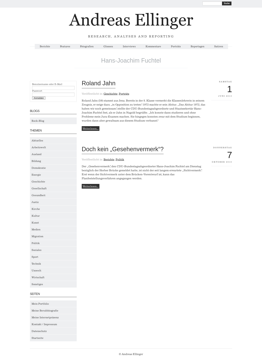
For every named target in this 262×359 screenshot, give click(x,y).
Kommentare (153, 46)
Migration (37, 236)
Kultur (36, 215)
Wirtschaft (38, 277)
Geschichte (38, 181)
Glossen (108, 46)
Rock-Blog (38, 120)
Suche (227, 3)
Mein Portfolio (40, 303)
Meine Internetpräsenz (45, 317)
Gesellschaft (39, 188)
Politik (36, 243)
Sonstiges (37, 284)
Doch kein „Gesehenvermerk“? (123, 149)
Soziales (36, 250)
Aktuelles (37, 140)
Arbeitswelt (39, 147)
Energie (36, 174)
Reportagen (197, 46)
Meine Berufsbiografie (45, 310)
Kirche (36, 208)
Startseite (37, 337)
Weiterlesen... (91, 128)
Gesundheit (38, 195)
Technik (36, 263)
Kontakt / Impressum (44, 324)
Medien (36, 229)
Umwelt (36, 270)
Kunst (35, 222)
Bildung (36, 161)
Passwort (37, 91)
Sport (35, 256)
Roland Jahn (98, 83)
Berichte (45, 46)
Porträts (176, 46)
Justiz (35, 202)
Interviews (129, 46)
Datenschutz (39, 331)
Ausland (36, 154)
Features (65, 46)
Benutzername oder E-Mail (47, 84)
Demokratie (39, 167)
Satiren (218, 46)
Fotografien (87, 46)
